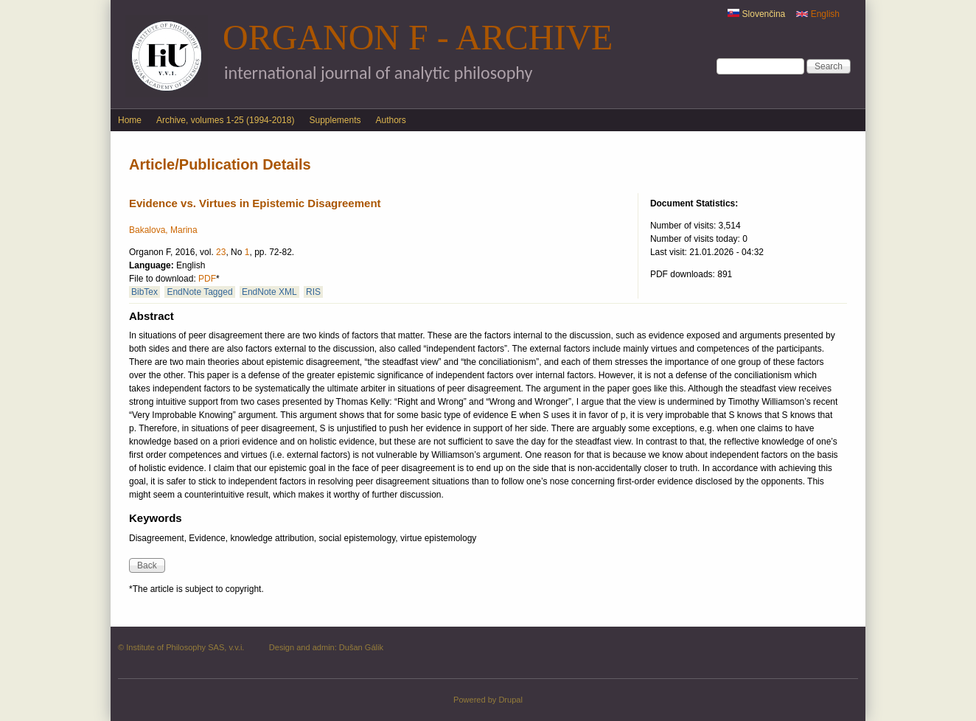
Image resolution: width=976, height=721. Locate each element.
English (818, 14)
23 (221, 252)
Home (130, 120)
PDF (207, 279)
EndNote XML (269, 292)
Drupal (510, 699)
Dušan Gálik (361, 647)
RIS (313, 292)
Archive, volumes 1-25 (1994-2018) (225, 120)
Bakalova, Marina (163, 230)
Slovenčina (756, 14)
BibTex (144, 292)
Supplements (334, 120)
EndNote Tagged (199, 292)
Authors (391, 120)
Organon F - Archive (418, 37)
